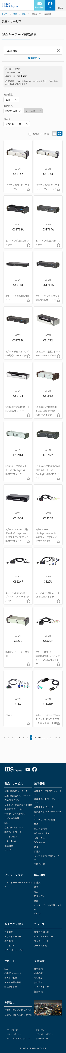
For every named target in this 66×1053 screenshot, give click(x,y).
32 (55, 737)
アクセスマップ (41, 986)
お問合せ (9, 1002)
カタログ (8, 931)
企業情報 (39, 961)
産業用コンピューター (44, 806)
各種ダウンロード (12, 973)
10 (39, 737)
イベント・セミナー (43, 936)
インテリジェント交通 (44, 819)
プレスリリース (41, 940)
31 (51, 737)
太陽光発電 (39, 863)
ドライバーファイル (13, 950)
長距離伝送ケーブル (13, 809)
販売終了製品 (10, 977)
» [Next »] (59, 737)
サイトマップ (12, 1029)
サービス (8, 850)
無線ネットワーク (12, 831)
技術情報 (39, 783)
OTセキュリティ (41, 833)
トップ (4, 14)
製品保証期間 (10, 986)
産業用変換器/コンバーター (17, 795)
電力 (36, 891)
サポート (9, 961)
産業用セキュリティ (13, 827)
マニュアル (9, 945)
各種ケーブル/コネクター (16, 813)
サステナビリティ (43, 1038)
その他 (37, 913)
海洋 (36, 900)
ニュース (39, 924)
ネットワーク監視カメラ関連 (18, 804)
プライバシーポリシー (44, 1034)
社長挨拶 (38, 973)
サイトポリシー (42, 1029)
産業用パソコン (11, 800)
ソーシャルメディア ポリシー (18, 1038)
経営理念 (38, 968)
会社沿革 (38, 982)
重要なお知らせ (41, 931)
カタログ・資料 (13, 924)
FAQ (6, 968)
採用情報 (38, 991)
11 (43, 737)
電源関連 (8, 845)
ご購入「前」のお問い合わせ (18, 1009)
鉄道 (36, 846)
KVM (6, 822)
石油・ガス (39, 837)
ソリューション (13, 875)
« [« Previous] (4, 737)
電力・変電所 (40, 828)
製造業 (37, 851)
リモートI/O (10, 841)
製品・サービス (19, 14)
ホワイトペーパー (12, 936)
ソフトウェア (10, 836)
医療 (36, 824)
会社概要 (38, 977)
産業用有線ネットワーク (16, 790)
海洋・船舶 (39, 842)
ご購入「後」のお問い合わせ (18, 1014)
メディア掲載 (40, 945)
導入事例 (39, 875)
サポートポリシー (14, 1034)
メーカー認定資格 (12, 982)
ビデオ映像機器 (11, 818)
